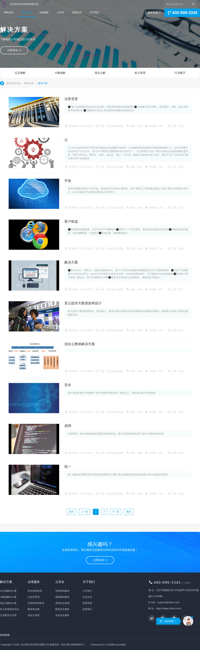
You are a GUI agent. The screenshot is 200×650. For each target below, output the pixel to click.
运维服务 (44, 12)
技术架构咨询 (35, 590)
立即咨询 (14, 50)
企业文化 (87, 597)
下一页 (115, 511)
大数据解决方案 (60, 77)
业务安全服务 (62, 615)
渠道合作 (77, 12)
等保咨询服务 (62, 590)
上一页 (84, 511)
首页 (71, 511)
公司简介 (87, 590)
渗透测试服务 (62, 597)
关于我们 (94, 12)
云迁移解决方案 (20, 77)
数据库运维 (33, 609)
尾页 (128, 511)
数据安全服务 (62, 609)
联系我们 (87, 609)
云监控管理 (33, 597)
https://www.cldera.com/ (168, 608)
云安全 (60, 12)
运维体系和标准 (36, 603)
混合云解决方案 (100, 77)
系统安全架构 (62, 603)
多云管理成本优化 (140, 77)
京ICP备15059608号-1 (73, 644)
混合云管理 (33, 615)
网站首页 (9, 12)
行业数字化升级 (180, 77)
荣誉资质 (87, 603)
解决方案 (26, 12)
